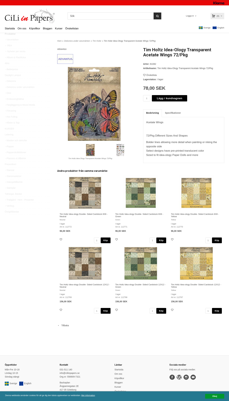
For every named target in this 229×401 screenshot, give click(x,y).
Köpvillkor (34, 28)
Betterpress (11, 76)
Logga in (190, 16)
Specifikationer (173, 113)
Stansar (9, 177)
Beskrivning (152, 113)
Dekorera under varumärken (20, 94)
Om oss (21, 28)
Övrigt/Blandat (12, 218)
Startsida (10, 28)
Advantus (61, 49)
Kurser (58, 28)
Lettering (9, 141)
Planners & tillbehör (15, 165)
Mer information (96, 395)
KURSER (9, 135)
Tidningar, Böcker (13, 200)
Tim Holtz (97, 41)
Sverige (205, 28)
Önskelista (150, 75)
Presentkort (10, 171)
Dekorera (10, 88)
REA (8, 52)
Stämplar (10, 194)
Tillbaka (63, 325)
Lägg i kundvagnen (169, 98)
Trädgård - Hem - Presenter (19, 206)
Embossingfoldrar (14, 105)
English (218, 28)
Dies (8, 99)
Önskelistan (72, 28)
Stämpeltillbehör (14, 188)
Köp (105, 240)
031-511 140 (66, 369)
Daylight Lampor (13, 82)
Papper (9, 153)
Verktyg (9, 212)
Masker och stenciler (16, 147)
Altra (7, 70)
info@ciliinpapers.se (70, 373)
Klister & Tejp (12, 129)
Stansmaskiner (13, 183)
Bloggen (47, 28)
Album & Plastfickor (15, 64)
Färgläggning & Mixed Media (20, 111)
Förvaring (10, 117)
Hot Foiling (11, 123)
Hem (59, 41)
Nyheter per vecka (15, 58)
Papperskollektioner (15, 159)
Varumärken (12, 46)
